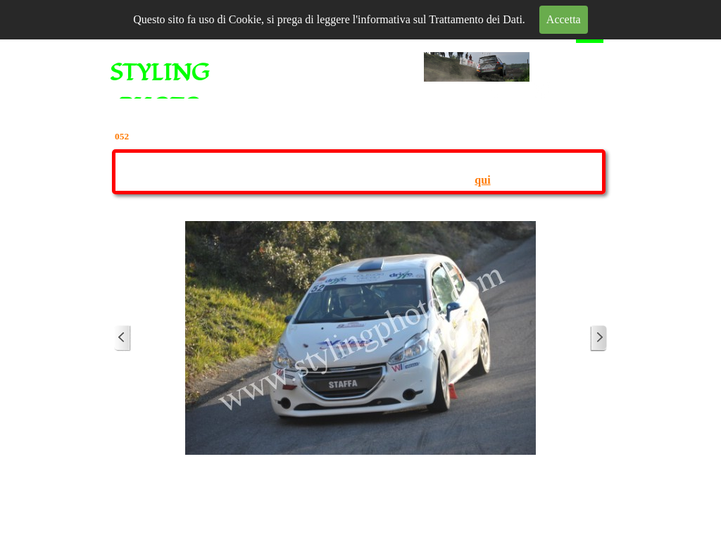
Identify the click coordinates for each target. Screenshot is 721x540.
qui (482, 180)
